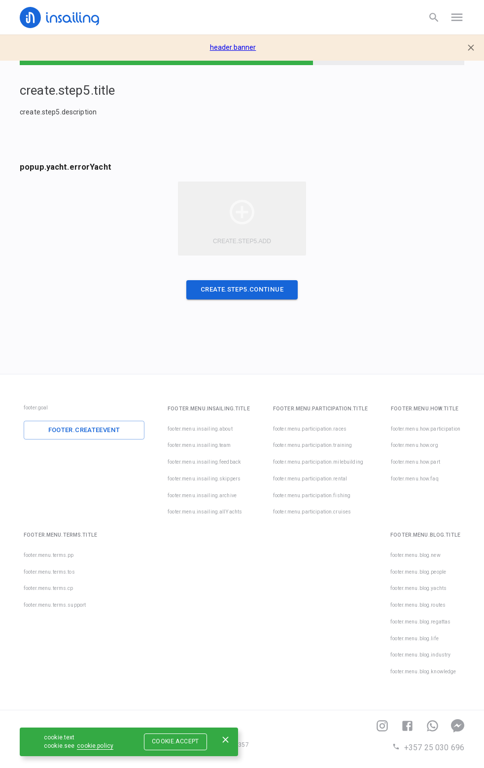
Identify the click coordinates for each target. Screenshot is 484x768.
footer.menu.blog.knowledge (423, 671)
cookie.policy (95, 745)
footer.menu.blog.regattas (420, 622)
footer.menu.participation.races (309, 429)
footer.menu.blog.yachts (418, 588)
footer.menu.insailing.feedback (204, 462)
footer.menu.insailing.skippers (204, 478)
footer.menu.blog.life (414, 638)
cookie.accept (175, 741)
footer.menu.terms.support (55, 605)
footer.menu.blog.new (415, 555)
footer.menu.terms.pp (49, 555)
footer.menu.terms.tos (49, 572)
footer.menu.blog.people (418, 572)
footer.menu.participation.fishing (311, 495)
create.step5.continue (242, 289)
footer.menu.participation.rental (310, 478)
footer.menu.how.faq (415, 478)
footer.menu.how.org (414, 445)
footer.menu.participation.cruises (298, 512)
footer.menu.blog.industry (420, 655)
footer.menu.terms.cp (48, 588)
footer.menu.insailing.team (199, 445)
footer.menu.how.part (415, 462)
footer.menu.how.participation (425, 429)
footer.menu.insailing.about (200, 429)
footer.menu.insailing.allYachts (205, 512)
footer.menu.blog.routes (418, 605)
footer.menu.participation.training (312, 445)
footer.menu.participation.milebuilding (318, 462)
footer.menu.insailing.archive (202, 495)
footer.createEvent (84, 430)
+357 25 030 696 (428, 747)
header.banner (233, 47)
